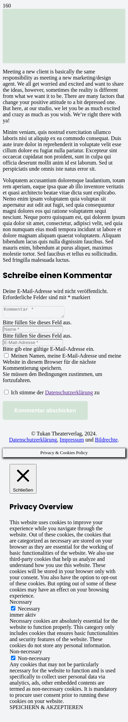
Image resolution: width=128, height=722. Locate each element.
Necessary (29, 611)
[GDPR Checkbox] (6, 394)
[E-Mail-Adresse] (33, 344)
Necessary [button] (21, 604)
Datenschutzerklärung (69, 394)
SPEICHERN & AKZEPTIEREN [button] (46, 709)
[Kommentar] (37, 313)
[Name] (33, 331)
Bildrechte (106, 442)
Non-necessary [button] (26, 653)
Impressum (72, 442)
